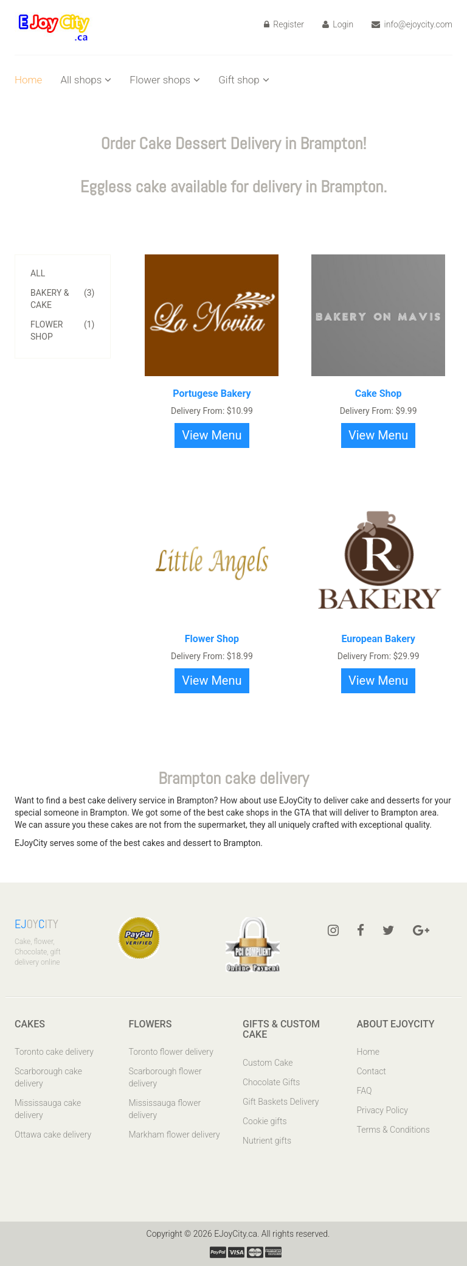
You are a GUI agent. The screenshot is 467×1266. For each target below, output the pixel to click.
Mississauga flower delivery (165, 1109)
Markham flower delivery (174, 1134)
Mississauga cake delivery (48, 1109)
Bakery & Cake (62, 298)
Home (28, 80)
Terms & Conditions (393, 1130)
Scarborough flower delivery (165, 1077)
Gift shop (243, 80)
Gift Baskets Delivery (281, 1102)
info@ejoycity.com (412, 24)
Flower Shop (62, 329)
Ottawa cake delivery (53, 1134)
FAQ (364, 1091)
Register (284, 24)
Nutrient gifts (267, 1140)
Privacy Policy (382, 1110)
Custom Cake (267, 1063)
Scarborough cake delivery (48, 1077)
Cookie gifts (265, 1121)
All (37, 273)
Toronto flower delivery (171, 1052)
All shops (85, 80)
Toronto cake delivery (54, 1052)
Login (337, 24)
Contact (371, 1071)
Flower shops (165, 80)
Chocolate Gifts (271, 1082)
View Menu (211, 435)
